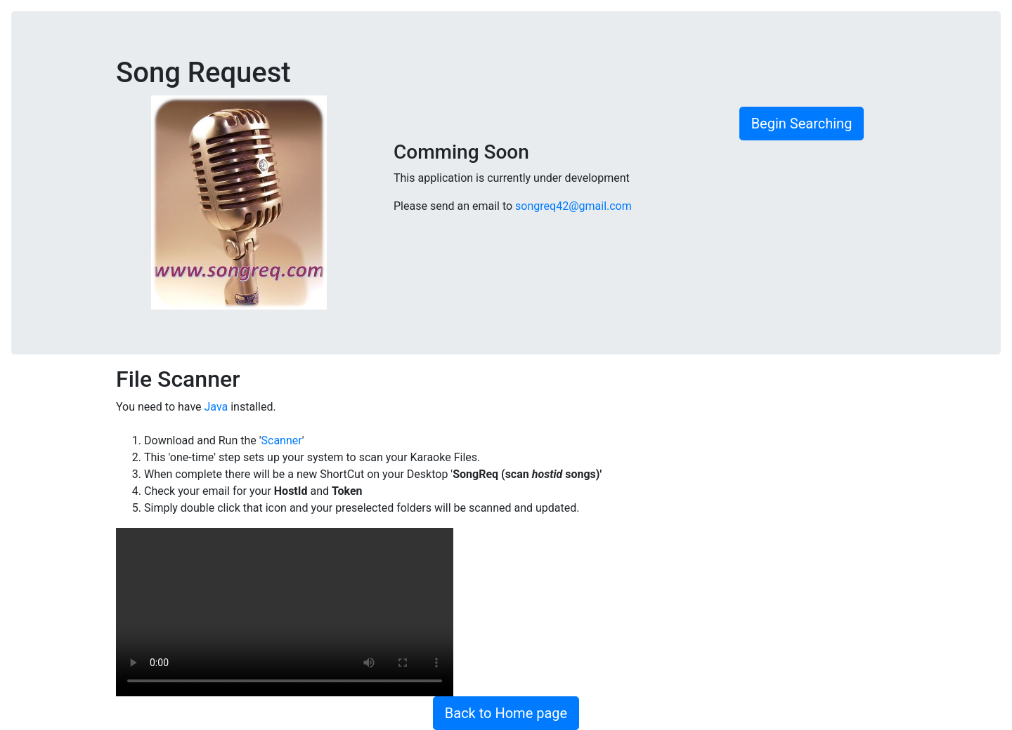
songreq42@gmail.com (573, 206)
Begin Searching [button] (801, 123)
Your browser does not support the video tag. (284, 612)
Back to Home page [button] (506, 713)
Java (216, 406)
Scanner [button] (281, 440)
